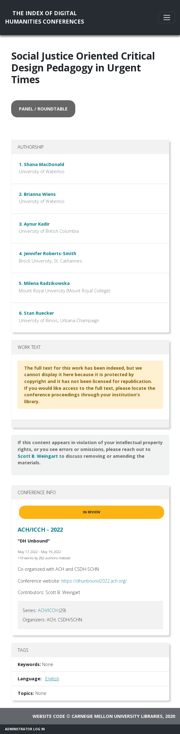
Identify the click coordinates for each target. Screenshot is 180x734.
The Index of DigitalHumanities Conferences (44, 17)
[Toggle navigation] (167, 17)
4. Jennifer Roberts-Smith (47, 253)
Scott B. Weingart (38, 456)
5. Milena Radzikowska (44, 283)
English (52, 679)
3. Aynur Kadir (34, 224)
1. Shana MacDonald (41, 164)
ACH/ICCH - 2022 (40, 529)
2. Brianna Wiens (37, 194)
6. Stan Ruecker (36, 313)
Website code (49, 716)
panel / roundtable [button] (43, 109)
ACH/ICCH (48, 610)
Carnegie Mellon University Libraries (117, 716)
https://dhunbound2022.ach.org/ (94, 581)
